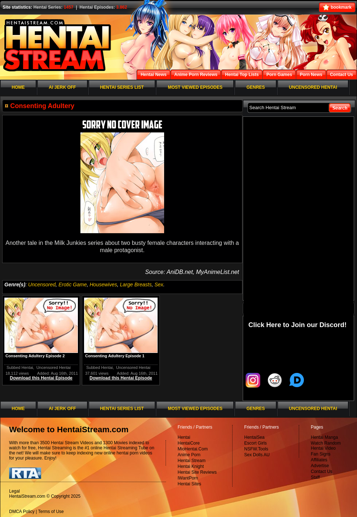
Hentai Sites (189, 483)
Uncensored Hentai (53, 367)
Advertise (320, 465)
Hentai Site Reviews (197, 472)
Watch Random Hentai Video (326, 446)
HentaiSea (254, 437)
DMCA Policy (22, 511)
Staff (315, 477)
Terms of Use (51, 511)
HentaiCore (189, 443)
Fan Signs (320, 454)
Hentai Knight (191, 466)
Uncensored (42, 284)
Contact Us (321, 471)
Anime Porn (189, 454)
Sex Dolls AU (257, 454)
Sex (158, 284)
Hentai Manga (324, 437)
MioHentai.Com (193, 449)
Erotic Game (73, 284)
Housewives (103, 284)
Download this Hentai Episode (41, 378)
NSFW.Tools (256, 449)
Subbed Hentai (20, 367)
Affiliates (319, 459)
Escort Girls (255, 443)
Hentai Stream (192, 460)
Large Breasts (136, 284)
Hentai (184, 437)
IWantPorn (188, 478)
